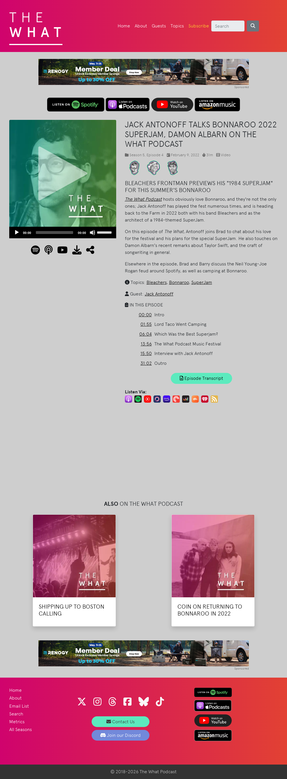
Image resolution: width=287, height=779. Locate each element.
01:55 (146, 324)
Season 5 (137, 155)
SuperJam (201, 282)
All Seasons (20, 729)
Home (124, 26)
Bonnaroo (179, 282)
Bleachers (157, 282)
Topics (177, 26)
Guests (159, 26)
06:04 (145, 334)
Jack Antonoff (159, 294)
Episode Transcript (201, 378)
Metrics (17, 721)
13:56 (146, 344)
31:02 (146, 363)
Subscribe (198, 26)
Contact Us (120, 721)
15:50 (146, 353)
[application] (62, 232)
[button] (88, 251)
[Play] (17, 232)
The (37, 23)
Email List (19, 706)
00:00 (145, 314)
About (141, 26)
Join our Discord (120, 735)
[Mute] (92, 232)
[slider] (54, 232)
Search (16, 714)
